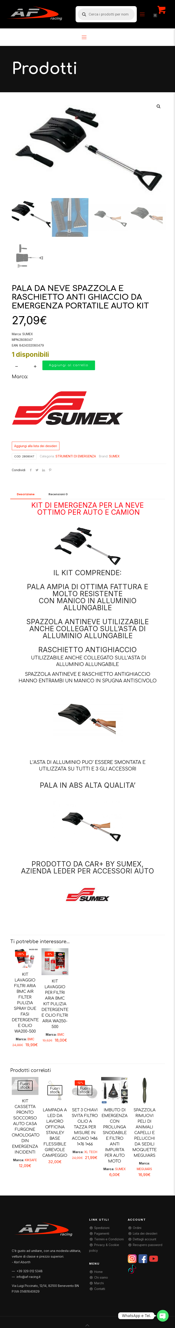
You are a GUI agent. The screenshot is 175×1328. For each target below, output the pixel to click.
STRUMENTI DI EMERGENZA (75, 456)
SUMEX (114, 456)
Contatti (99, 1288)
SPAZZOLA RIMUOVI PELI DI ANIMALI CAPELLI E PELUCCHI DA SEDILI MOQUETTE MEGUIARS (144, 1132)
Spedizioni (101, 1227)
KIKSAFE (31, 1160)
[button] (158, 106)
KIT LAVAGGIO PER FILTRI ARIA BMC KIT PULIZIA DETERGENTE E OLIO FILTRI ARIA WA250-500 (55, 1004)
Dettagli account (144, 1239)
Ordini (137, 1227)
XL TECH (90, 1152)
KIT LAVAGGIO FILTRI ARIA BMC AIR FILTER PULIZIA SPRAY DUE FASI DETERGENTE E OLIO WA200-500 (25, 1002)
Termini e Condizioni (109, 1239)
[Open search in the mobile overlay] (106, 14)
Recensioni (58, 494)
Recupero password (147, 1244)
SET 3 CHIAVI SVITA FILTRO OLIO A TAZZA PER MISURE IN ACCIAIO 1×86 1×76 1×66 (85, 1127)
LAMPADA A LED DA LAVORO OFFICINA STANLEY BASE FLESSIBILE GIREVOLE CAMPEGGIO (54, 1132)
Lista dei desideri (145, 1233)
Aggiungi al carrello (68, 365)
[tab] (25, 494)
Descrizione (26, 494)
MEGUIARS (144, 1169)
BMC (31, 1039)
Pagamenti (101, 1233)
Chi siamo (101, 1277)
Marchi (99, 1283)
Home (98, 1271)
